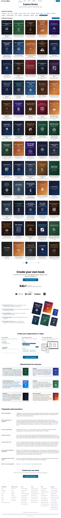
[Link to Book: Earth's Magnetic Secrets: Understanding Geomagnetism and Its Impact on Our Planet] (6, 188)
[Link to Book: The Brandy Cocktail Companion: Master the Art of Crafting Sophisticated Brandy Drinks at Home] (42, 168)
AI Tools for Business (54, 488)
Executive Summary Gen (54, 509)
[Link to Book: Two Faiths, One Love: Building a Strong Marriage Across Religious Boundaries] (18, 148)
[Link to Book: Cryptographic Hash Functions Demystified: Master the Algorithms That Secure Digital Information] (18, 87)
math (19, 396)
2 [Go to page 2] (28, 262)
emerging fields (5, 385)
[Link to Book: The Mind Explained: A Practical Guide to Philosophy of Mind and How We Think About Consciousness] (42, 208)
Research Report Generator (55, 497)
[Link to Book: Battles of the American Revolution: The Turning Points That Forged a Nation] (30, 228)
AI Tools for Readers (24, 488)
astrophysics (9, 384)
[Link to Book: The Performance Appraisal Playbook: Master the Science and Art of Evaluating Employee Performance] (18, 188)
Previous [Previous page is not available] (23, 262)
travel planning (45, 383)
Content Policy (13, 500)
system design (19, 370)
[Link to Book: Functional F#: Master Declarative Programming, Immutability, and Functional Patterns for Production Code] (54, 188)
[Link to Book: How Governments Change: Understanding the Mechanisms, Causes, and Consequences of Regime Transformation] (42, 47)
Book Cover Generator (44, 505)
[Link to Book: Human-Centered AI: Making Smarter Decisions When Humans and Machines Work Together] (42, 249)
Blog (2, 500)
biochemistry (16, 384)
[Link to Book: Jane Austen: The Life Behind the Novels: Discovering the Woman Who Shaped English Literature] (30, 107)
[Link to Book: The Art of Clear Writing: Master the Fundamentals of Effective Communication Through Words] (30, 27)
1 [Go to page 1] (26, 262)
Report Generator (53, 493)
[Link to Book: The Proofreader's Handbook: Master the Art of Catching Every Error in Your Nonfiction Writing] (18, 107)
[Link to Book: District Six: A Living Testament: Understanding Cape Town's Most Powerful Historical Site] (42, 188)
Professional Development (35, 493)
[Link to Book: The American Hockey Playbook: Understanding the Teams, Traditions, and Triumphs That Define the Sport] (6, 27)
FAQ (12, 490)
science (4, 397)
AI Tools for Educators (34, 488)
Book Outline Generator (44, 500)
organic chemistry (40, 371)
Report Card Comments (34, 500)
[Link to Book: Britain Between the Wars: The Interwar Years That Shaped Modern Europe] (54, 208)
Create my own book (55, 18)
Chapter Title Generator (44, 502)
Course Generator (24, 502)
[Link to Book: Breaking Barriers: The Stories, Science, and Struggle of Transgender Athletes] (54, 27)
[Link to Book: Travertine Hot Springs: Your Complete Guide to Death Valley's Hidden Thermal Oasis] (18, 249)
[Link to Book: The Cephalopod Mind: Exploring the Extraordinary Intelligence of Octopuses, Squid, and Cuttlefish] (18, 47)
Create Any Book (23, 500)
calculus (48, 370)
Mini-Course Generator (34, 497)
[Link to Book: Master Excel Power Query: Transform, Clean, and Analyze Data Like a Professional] (54, 168)
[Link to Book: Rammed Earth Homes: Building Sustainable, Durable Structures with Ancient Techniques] (42, 27)
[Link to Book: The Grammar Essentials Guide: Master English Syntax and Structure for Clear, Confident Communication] (18, 27)
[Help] (54, 1)
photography (35, 383)
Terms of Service (14, 497)
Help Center (13, 488)
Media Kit (12, 493)
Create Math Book (24, 497)
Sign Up (2, 493)
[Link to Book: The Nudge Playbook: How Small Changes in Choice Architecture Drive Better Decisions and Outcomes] (30, 148)
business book (46, 395)
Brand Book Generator (54, 505)
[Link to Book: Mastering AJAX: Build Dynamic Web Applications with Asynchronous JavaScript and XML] (6, 168)
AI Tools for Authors (44, 488)
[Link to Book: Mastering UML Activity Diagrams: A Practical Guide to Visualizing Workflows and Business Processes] (30, 168)
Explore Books (28, 429)
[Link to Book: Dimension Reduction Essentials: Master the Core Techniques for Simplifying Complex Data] (18, 128)
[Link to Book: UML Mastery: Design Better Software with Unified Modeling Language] (18, 228)
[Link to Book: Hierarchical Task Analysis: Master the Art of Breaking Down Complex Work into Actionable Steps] (54, 148)
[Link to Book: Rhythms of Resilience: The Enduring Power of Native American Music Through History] (42, 87)
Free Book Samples (24, 490)
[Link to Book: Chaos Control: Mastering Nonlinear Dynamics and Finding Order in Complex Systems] (54, 47)
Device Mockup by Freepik (5, 502)
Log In (2, 495)
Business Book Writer (44, 495)
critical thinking (9, 397)
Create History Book (24, 495)
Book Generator (43, 490)
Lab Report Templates (34, 502)
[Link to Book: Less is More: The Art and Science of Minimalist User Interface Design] (6, 249)
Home (2, 488)
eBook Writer (43, 493)
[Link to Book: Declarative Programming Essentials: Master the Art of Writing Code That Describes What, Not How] (18, 168)
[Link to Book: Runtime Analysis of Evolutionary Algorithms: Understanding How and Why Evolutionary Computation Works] (6, 47)
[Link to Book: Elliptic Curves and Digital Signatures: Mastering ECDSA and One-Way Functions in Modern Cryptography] (6, 87)
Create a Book (3, 490)
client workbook (43, 396)
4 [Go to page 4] (33, 262)
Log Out (2, 497)
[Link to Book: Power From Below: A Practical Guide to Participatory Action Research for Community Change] (42, 128)
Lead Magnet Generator (54, 490)
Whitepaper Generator (54, 495)
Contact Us (13, 495)
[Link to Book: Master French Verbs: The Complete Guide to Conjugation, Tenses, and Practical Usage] (30, 87)
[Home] (5, 1)
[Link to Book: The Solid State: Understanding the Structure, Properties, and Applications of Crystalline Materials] (6, 67)
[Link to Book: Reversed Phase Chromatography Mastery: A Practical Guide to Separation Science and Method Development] (30, 188)
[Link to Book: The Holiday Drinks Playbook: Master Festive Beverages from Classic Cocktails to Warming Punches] (54, 87)
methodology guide (36, 396)
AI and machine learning (8, 370)
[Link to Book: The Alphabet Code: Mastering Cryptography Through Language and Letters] (42, 148)
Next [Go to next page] (38, 262)
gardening (40, 383)
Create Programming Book (25, 493)
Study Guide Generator (34, 490)
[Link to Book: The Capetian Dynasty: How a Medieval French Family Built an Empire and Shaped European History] (6, 228)
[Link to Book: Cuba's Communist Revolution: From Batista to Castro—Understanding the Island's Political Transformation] (30, 67)
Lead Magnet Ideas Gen (54, 507)
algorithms (10, 371)
